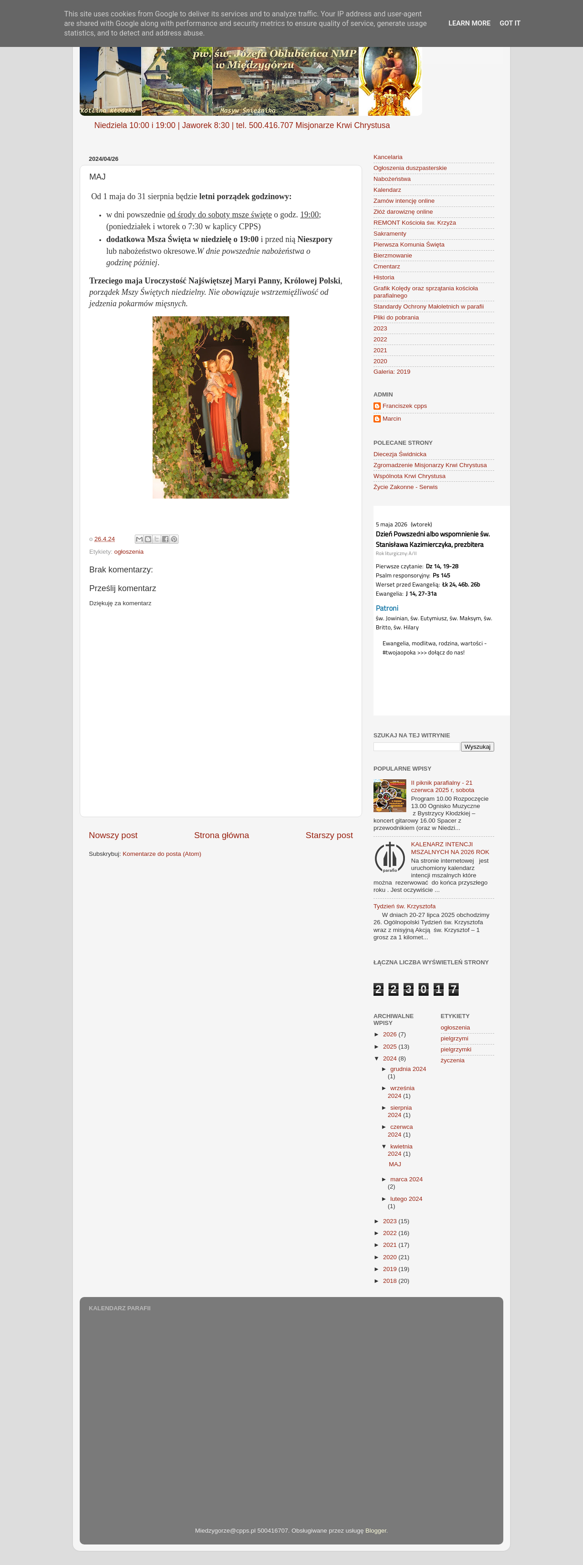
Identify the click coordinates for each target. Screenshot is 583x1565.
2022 (380, 339)
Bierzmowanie (392, 255)
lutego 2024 (406, 1198)
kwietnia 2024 (400, 1150)
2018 (391, 1280)
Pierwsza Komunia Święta (409, 244)
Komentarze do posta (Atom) (162, 853)
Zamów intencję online (404, 200)
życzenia (453, 1060)
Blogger (375, 1530)
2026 (391, 1034)
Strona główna (221, 835)
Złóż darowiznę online (403, 211)
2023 (380, 328)
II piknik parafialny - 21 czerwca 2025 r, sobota (442, 786)
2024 (391, 1058)
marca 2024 (406, 1179)
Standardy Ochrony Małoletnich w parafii (428, 306)
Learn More (470, 23)
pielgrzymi (455, 1038)
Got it (510, 23)
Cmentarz (386, 266)
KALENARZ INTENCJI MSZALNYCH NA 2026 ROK (450, 848)
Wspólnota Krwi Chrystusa (409, 476)
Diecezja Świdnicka (399, 454)
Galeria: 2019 (391, 371)
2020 (380, 361)
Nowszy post (113, 835)
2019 (391, 1269)
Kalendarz (387, 189)
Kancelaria (388, 157)
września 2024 (401, 1092)
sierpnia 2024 (400, 1111)
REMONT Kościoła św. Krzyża (414, 222)
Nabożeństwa (392, 178)
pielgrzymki (456, 1049)
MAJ (395, 1164)
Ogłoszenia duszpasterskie (410, 168)
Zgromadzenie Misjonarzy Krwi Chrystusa (430, 465)
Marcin (392, 418)
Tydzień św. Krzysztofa (404, 906)
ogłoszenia (129, 551)
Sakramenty (389, 233)
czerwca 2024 (400, 1130)
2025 (391, 1046)
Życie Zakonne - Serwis (405, 487)
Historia (383, 277)
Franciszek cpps (405, 405)
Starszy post (329, 835)
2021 (380, 350)
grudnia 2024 (408, 1069)
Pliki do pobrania (396, 317)
